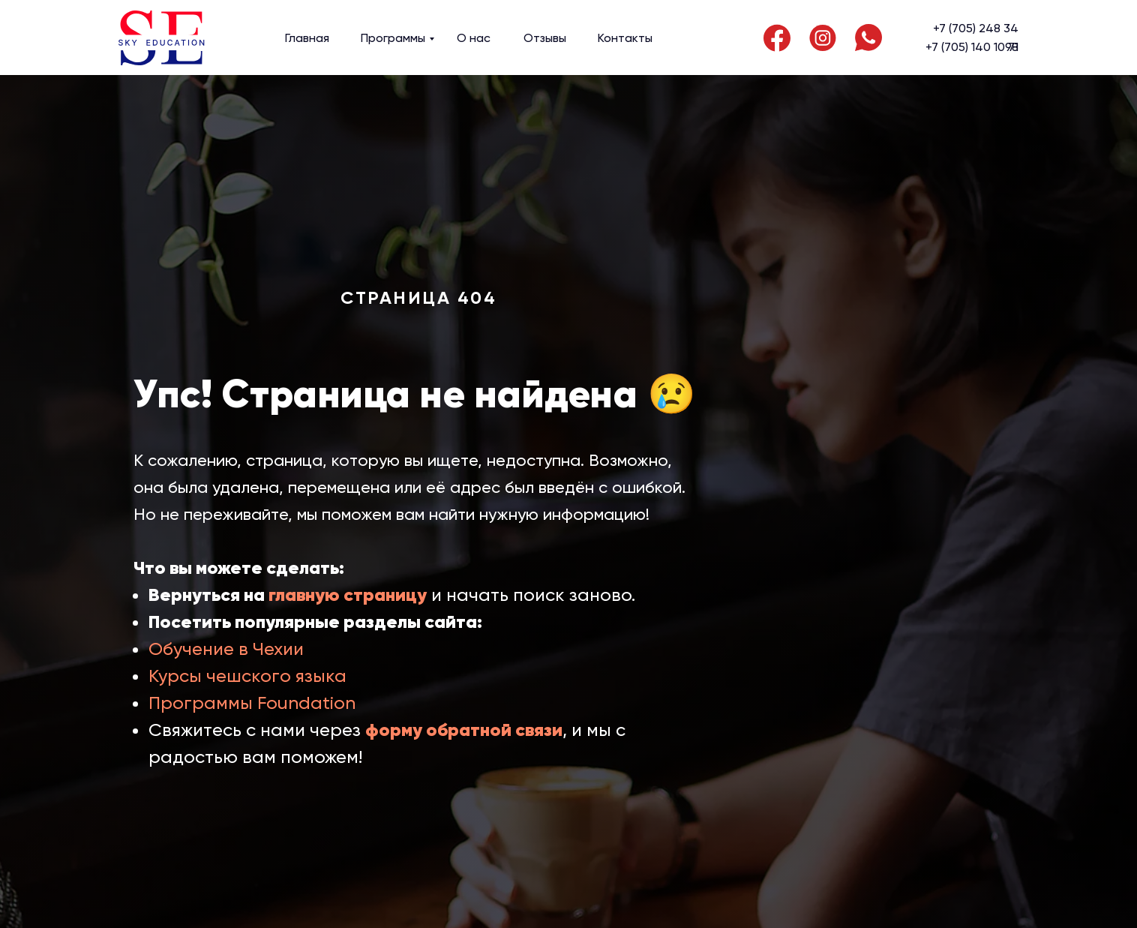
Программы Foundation (252, 702)
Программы (393, 38)
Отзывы (545, 38)
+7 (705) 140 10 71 (972, 47)
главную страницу (347, 595)
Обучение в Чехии (226, 648)
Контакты (625, 38)
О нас (473, 38)
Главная (307, 38)
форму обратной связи (463, 730)
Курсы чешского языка (247, 675)
